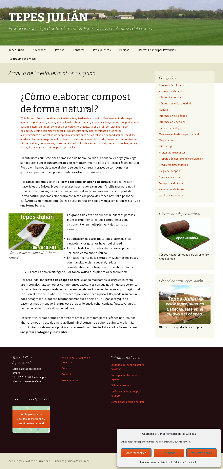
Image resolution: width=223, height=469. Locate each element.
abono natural (82, 122)
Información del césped (173, 115)
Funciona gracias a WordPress (72, 461)
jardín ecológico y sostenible (51, 131)
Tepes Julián (16, 50)
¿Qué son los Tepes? (171, 195)
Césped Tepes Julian (64, 147)
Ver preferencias (201, 453)
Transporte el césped (172, 183)
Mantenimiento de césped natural (179, 134)
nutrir (57, 139)
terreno (133, 143)
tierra (23, 147)
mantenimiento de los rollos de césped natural (96, 135)
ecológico (69, 126)
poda (102, 139)
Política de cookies (149, 461)
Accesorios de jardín (171, 91)
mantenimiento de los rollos (105, 131)
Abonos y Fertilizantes (63, 118)
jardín (94, 126)
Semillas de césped (170, 177)
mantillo (129, 135)
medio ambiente (30, 139)
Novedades (39, 50)
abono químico (100, 122)
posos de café (115, 139)
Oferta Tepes (167, 146)
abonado (41, 122)
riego (43, 143)
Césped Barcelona (170, 97)
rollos (50, 143)
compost (56, 126)
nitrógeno (47, 139)
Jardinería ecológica (89, 118)
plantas (66, 139)
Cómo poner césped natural (127, 402)
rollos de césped (65, 143)
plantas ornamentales (85, 139)
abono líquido (64, 122)
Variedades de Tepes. (172, 189)
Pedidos (124, 50)
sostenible (121, 143)
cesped (114, 122)
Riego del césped (169, 171)
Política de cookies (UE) (23, 59)
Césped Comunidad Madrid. (175, 103)
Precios (59, 50)
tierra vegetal (36, 147)
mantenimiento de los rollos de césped (43, 135)
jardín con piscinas (109, 126)
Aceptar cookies (136, 453)
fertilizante (82, 126)
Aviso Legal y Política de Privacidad (178, 461)
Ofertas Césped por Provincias (157, 50)
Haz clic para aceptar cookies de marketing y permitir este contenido (31, 418)
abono (51, 122)
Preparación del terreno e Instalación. (181, 158)
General (163, 109)
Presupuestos (102, 50)
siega (110, 143)
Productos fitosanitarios (173, 165)
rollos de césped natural (91, 143)
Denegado (168, 453)
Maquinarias (166, 140)
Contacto (79, 50)
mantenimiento (78, 131)
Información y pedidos (172, 122)
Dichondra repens (121, 385)
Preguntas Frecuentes (172, 152)
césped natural (130, 122)
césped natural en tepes (35, 126)
